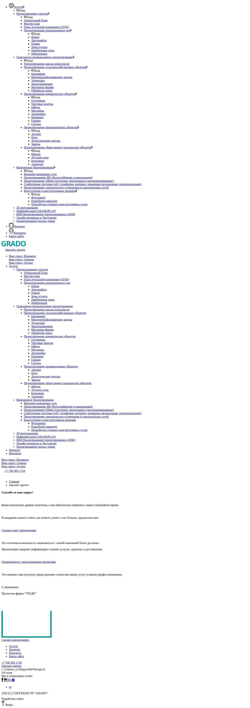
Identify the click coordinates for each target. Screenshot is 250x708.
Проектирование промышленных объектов (51, 366)
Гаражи (36, 359)
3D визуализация (27, 433)
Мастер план (32, 276)
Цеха (34, 373)
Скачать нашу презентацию (18, 530)
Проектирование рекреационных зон (47, 282)
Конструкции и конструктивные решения (50, 420)
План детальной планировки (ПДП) (46, 279)
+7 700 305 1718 (11, 662)
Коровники (38, 316)
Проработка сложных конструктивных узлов (59, 430)
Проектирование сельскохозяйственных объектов (55, 313)
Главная (14, 481)
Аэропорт (37, 396)
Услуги (13, 266)
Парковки (37, 356)
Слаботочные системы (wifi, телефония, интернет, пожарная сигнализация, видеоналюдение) (82, 413)
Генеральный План (36, 272)
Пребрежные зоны (42, 299)
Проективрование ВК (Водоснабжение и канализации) (58, 406)
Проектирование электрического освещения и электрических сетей (66, 416)
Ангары (36, 369)
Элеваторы (38, 323)
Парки (35, 286)
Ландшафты (38, 289)
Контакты (15, 453)
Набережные (39, 302)
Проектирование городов (32, 269)
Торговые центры (42, 343)
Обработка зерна (41, 333)
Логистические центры (45, 376)
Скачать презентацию (16, 639)
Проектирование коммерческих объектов (49, 336)
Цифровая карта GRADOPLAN (36, 436)
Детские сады (39, 389)
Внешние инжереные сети (40, 403)
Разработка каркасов (44, 426)
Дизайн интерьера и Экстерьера (36, 443)
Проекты (14, 450)
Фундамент (38, 423)
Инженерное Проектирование (35, 399)
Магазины (37, 349)
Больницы (37, 393)
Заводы (35, 379)
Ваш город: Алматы (21, 259)
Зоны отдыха (39, 296)
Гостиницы (38, 339)
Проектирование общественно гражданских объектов (57, 383)
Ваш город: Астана (21, 262)
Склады (36, 363)
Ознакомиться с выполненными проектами (28, 561)
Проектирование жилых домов (35, 446)
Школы (35, 386)
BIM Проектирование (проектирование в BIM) (45, 440)
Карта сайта (16, 656)
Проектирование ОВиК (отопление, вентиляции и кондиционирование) (69, 409)
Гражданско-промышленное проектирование (44, 306)
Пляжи (35, 292)
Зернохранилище (42, 326)
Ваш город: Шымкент (22, 256)
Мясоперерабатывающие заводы (51, 319)
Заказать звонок (11, 666)
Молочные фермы (42, 329)
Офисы (35, 346)
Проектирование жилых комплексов (46, 309)
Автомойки (38, 353)
